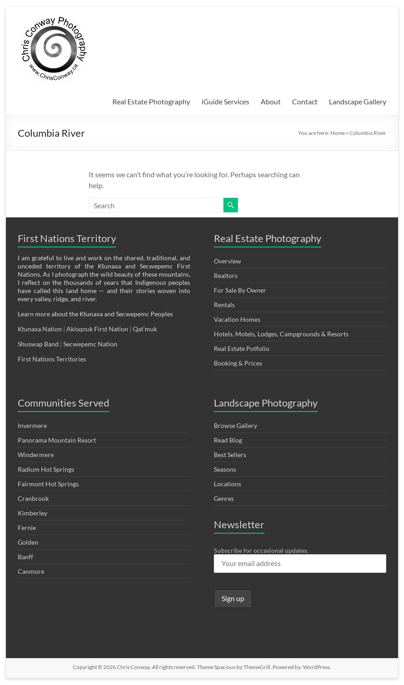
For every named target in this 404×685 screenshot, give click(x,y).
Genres (224, 498)
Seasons (225, 469)
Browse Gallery (235, 425)
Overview (227, 261)
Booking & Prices (238, 363)
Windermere (36, 454)
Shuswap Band (38, 344)
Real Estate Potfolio (241, 348)
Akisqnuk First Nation (97, 329)
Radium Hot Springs (46, 469)
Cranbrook (33, 498)
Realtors (225, 275)
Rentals (224, 305)
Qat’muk (145, 329)
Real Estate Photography (151, 101)
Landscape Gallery (357, 101)
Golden (28, 542)
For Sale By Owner (240, 290)
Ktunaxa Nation (40, 329)
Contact (305, 101)
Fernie (27, 527)
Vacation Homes (237, 319)
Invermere (32, 425)
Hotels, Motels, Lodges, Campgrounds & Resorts (281, 334)
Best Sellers (230, 454)
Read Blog (228, 440)
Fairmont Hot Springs (48, 484)
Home (337, 132)
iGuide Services (225, 101)
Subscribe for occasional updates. (300, 559)
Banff (25, 557)
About (271, 101)
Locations (227, 484)
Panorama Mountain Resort (57, 440)
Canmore (31, 571)
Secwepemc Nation (90, 344)
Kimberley (32, 513)
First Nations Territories (52, 359)
